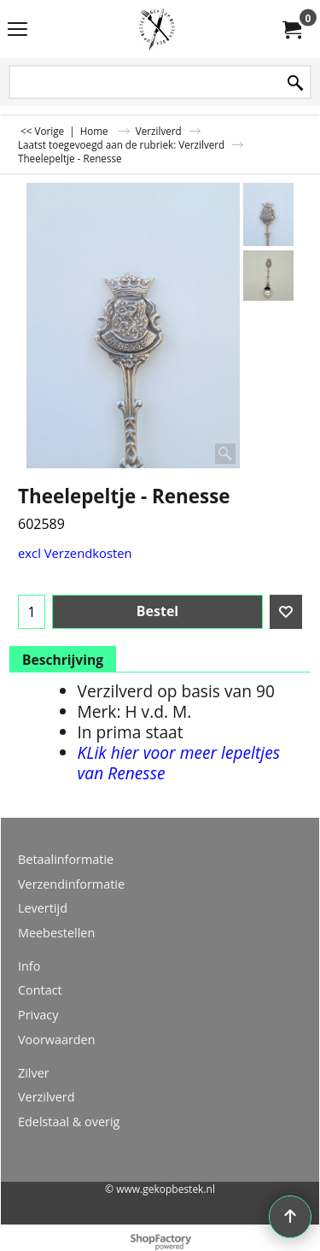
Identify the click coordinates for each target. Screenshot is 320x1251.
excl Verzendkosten (75, 552)
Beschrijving (62, 659)
